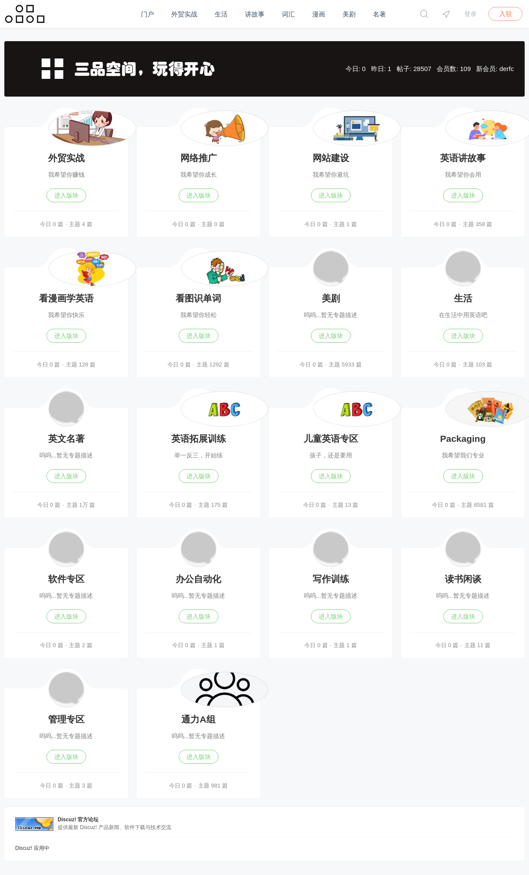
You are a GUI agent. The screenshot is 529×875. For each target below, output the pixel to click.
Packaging (463, 439)
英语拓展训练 (198, 439)
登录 (470, 13)
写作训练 (331, 579)
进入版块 (66, 195)
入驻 (505, 13)
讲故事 (254, 14)
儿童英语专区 (331, 439)
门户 (147, 14)
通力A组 (198, 719)
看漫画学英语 (66, 298)
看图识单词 (198, 298)
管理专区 (66, 719)
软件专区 (66, 579)
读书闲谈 (463, 579)
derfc (507, 68)
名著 (379, 14)
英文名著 (66, 439)
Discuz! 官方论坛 (78, 820)
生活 (221, 14)
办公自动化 (198, 579)
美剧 (349, 14)
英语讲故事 (463, 158)
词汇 (288, 14)
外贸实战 (184, 14)
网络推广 (198, 158)
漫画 (318, 14)
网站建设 (331, 158)
